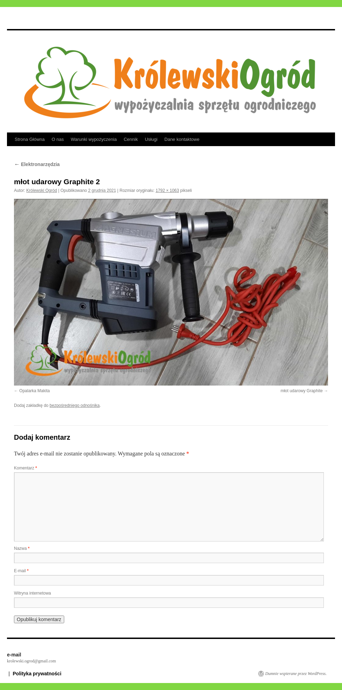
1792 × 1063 (167, 190)
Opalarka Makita (34, 390)
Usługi (151, 139)
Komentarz (25, 468)
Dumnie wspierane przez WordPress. (296, 673)
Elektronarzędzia (37, 164)
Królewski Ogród (41, 190)
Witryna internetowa (32, 593)
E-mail (21, 570)
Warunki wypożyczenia (94, 139)
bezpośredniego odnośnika (74, 405)
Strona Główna (30, 139)
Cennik (130, 139)
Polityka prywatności (37, 673)
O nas (58, 139)
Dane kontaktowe (181, 139)
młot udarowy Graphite (302, 390)
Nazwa (22, 548)
